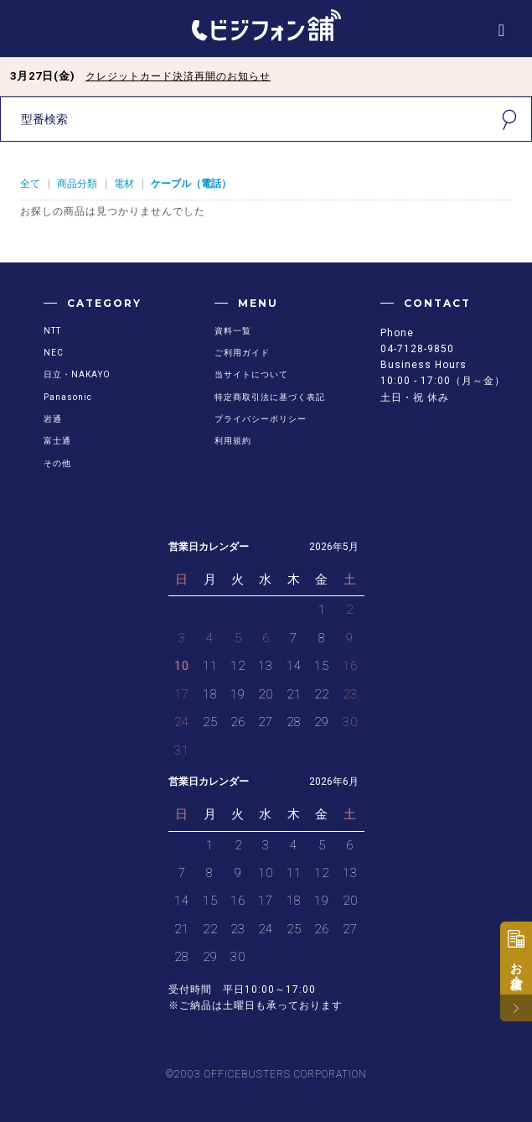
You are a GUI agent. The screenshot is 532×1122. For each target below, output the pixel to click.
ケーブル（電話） (191, 184)
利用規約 (232, 440)
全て (30, 184)
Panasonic (68, 397)
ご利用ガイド (242, 352)
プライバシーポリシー (260, 418)
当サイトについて (251, 374)
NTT (52, 330)
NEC (54, 352)
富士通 (57, 440)
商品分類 (77, 184)
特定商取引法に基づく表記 (269, 397)
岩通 (53, 418)
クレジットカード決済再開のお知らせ (178, 76)
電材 (124, 184)
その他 (57, 463)
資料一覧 (232, 330)
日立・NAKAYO (77, 374)
